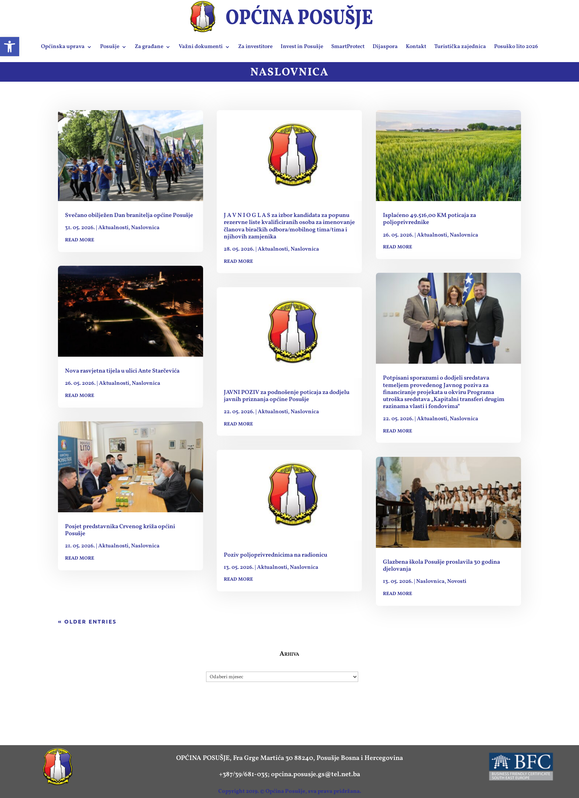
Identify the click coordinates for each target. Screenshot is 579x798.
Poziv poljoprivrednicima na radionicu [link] (275, 555)
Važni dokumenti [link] (201, 47)
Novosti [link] (456, 581)
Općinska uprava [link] (63, 47)
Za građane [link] (149, 47)
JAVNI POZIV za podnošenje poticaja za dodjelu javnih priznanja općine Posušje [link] (286, 396)
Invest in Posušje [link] (302, 47)
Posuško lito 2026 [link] (516, 47)
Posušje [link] (109, 47)
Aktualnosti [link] (113, 228)
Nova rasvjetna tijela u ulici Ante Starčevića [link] (122, 371)
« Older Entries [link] (87, 621)
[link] (9, 46)
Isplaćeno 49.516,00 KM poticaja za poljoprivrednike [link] (429, 219)
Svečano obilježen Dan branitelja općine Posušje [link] (129, 215)
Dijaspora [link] (385, 47)
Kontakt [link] (416, 47)
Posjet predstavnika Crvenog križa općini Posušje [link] (120, 530)
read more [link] (79, 240)
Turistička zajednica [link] (460, 47)
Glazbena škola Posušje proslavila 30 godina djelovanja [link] (441, 565)
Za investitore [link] (255, 47)
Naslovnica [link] (145, 228)
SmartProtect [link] (347, 47)
